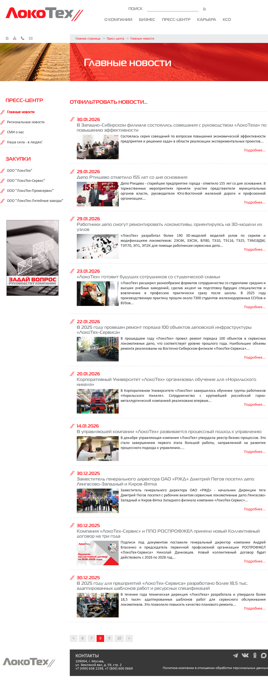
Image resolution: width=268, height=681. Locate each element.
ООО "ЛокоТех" (19, 171)
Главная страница (87, 38)
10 (119, 638)
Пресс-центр (176, 19)
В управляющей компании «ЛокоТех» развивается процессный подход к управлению (169, 431)
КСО (227, 19)
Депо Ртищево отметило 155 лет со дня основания (132, 177)
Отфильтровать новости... (108, 102)
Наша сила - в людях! (24, 142)
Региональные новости (26, 122)
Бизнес (147, 19)
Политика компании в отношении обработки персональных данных (215, 668)
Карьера (206, 19)
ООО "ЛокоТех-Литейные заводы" (35, 201)
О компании (118, 19)
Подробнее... (255, 150)
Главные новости (142, 38)
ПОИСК (167, 8)
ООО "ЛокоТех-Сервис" (26, 181)
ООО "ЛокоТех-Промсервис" (30, 191)
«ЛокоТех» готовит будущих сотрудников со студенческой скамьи (148, 276)
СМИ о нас (15, 132)
